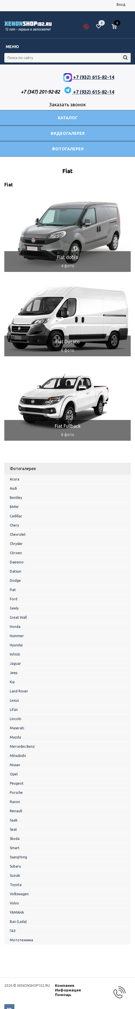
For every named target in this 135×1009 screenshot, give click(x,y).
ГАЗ (13, 931)
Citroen (16, 553)
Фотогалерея (67, 149)
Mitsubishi (18, 756)
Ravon (15, 802)
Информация (68, 990)
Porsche (16, 792)
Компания (64, 985)
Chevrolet (18, 534)
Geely (14, 608)
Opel (14, 774)
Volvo (14, 903)
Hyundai (16, 645)
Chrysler (16, 544)
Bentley (16, 497)
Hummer (17, 636)
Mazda (15, 737)
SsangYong (18, 857)
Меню (12, 46)
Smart (15, 848)
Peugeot (17, 783)
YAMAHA (17, 912)
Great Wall (18, 617)
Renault (16, 811)
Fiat (13, 590)
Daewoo (17, 562)
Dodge (15, 580)
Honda (15, 627)
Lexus (14, 700)
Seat (13, 829)
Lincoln (15, 719)
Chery (14, 525)
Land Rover (19, 691)
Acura (14, 479)
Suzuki (15, 875)
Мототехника (21, 940)
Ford (13, 599)
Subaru (15, 866)
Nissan (15, 765)
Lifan (14, 709)
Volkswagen (19, 894)
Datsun (15, 571)
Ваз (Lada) (18, 921)
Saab (14, 820)
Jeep (14, 673)
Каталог (67, 118)
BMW (14, 507)
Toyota (16, 885)
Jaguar (15, 663)
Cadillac (16, 516)
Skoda (15, 838)
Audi (13, 488)
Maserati (17, 728)
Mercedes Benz (22, 746)
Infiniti (15, 654)
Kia (12, 682)
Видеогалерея (68, 133)
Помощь (63, 995)
